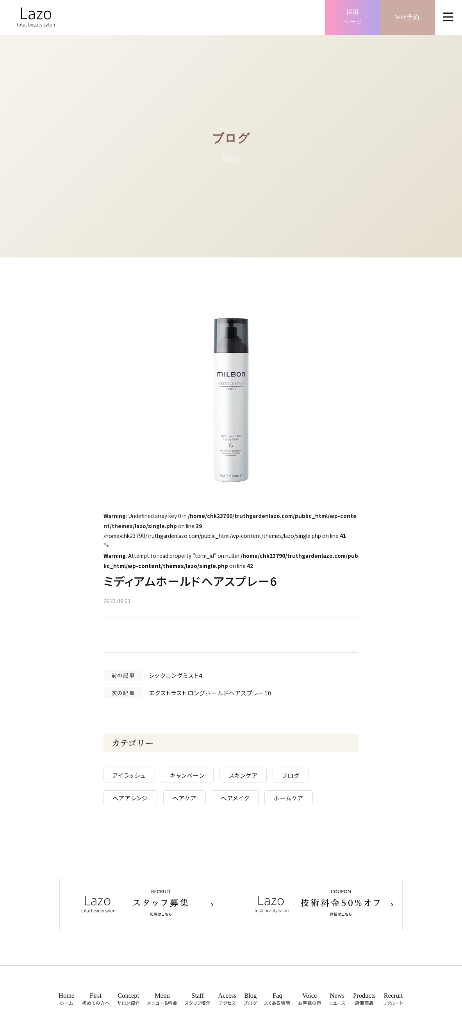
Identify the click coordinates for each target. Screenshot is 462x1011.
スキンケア (249, 778)
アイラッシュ (135, 778)
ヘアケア (191, 801)
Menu (162, 1001)
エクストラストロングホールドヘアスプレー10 (216, 695)
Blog (250, 1001)
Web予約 (407, 17)
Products (364, 1001)
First (96, 1001)
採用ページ (352, 17)
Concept (128, 1001)
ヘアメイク (241, 801)
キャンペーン (194, 778)
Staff (197, 1001)
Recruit (393, 1001)
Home (66, 1001)
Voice (309, 1001)
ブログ (297, 778)
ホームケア (295, 801)
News (337, 1001)
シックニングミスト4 (182, 677)
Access (227, 1001)
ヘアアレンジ (137, 801)
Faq (277, 1001)
